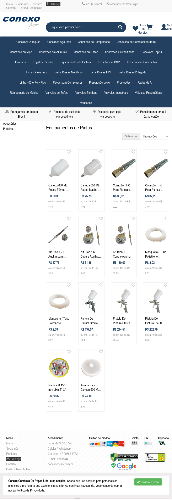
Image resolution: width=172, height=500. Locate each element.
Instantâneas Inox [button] (37, 72)
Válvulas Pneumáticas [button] (148, 92)
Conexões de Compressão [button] (94, 42)
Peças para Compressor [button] (67, 82)
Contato (11, 8)
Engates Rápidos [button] (43, 62)
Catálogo (53, 4)
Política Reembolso (30, 8)
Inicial (9, 4)
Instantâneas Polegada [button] (132, 72)
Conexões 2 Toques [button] (28, 42)
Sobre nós (22, 4)
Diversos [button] (20, 62)
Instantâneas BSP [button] (109, 62)
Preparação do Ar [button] (99, 82)
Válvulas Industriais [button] (116, 92)
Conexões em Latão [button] (86, 52)
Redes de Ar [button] (145, 82)
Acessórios (10, 123)
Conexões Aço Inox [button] (59, 42)
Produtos (37, 4)
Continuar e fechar (148, 482)
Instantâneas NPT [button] (101, 72)
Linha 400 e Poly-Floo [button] (33, 82)
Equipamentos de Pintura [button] (75, 62)
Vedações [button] (86, 103)
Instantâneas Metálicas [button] (69, 72)
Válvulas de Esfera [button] (56, 92)
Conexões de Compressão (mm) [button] (136, 42)
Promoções (124, 82)
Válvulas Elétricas (86, 92)
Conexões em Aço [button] (21, 52)
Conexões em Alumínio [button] (53, 52)
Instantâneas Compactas (142, 62)
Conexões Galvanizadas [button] (119, 52)
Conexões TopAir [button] (151, 52)
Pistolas (8, 128)
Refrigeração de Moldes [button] (24, 92)
